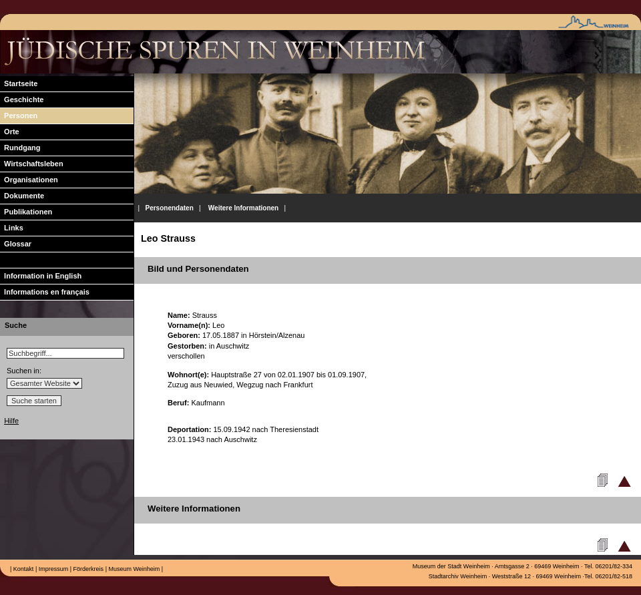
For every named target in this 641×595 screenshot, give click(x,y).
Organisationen (29, 180)
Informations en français (44, 292)
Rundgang (20, 148)
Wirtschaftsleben (31, 164)
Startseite (18, 83)
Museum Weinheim (133, 569)
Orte (9, 132)
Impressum (52, 569)
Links (11, 228)
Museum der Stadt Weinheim (451, 566)
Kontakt (22, 569)
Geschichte (21, 99)
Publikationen (26, 212)
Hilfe (11, 421)
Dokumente (22, 196)
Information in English (40, 276)
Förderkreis (87, 569)
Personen (18, 116)
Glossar (15, 244)
